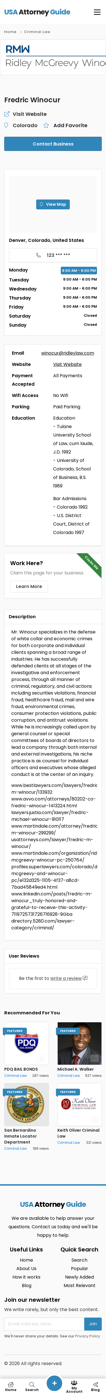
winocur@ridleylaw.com (67, 353)
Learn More (29, 586)
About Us (26, 1268)
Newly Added (79, 1277)
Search (79, 1260)
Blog (26, 1285)
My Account (74, 1386)
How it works (26, 1277)
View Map (53, 204)
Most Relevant (80, 1285)
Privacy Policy (87, 1336)
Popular (79, 1268)
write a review (66, 978)
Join (93, 1324)
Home (10, 31)
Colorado (25, 125)
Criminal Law (37, 31)
